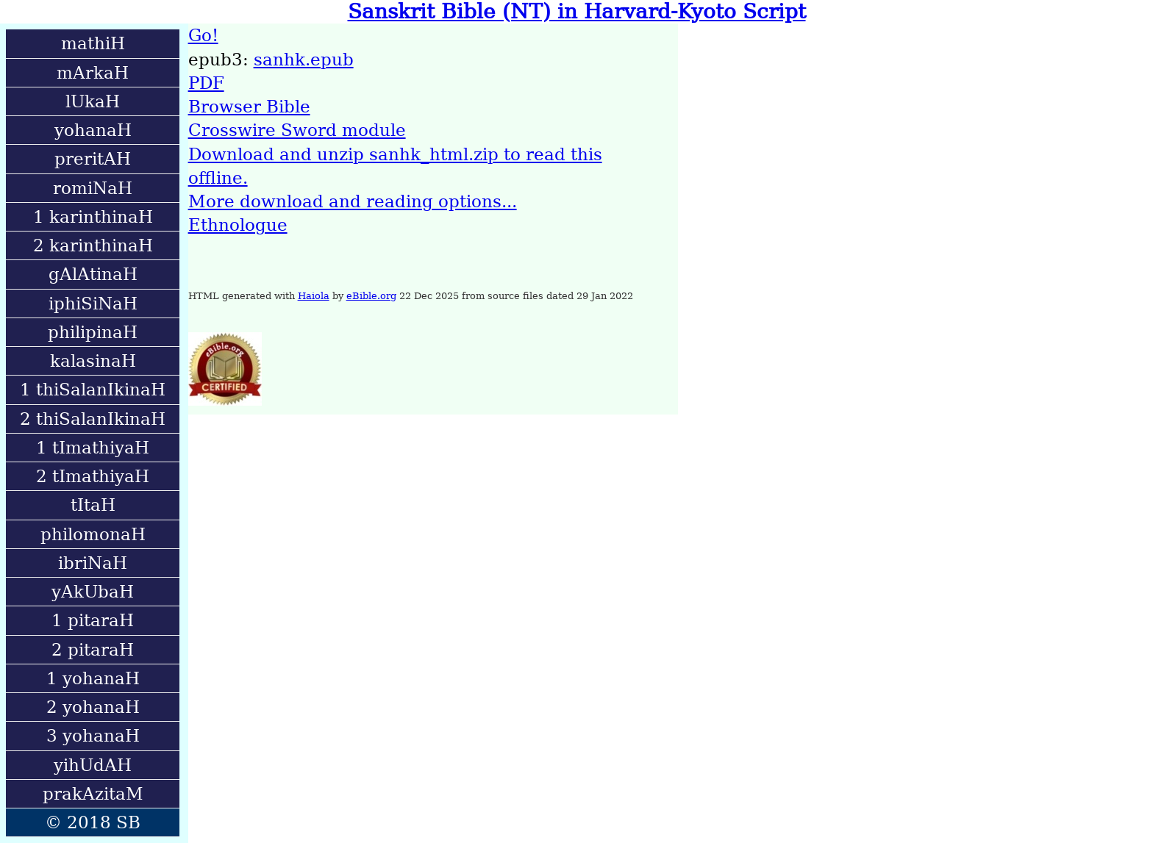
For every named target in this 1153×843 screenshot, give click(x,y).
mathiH (93, 43)
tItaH (93, 504)
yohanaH (93, 130)
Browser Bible (249, 106)
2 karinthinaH (93, 245)
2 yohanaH (93, 707)
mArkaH (93, 72)
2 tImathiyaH (92, 476)
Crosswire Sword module (297, 130)
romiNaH (92, 188)
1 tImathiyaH (92, 447)
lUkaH (92, 101)
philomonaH (93, 534)
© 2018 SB (92, 822)
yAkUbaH (92, 591)
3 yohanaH (93, 735)
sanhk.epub (304, 59)
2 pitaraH (92, 649)
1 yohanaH (93, 678)
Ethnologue (238, 224)
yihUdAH (93, 765)
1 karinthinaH (93, 216)
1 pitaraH (92, 620)
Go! (203, 35)
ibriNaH (92, 563)
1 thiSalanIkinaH (92, 389)
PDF (206, 83)
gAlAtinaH (93, 274)
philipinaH (93, 332)
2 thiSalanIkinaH (92, 418)
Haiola (313, 295)
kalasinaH (93, 360)
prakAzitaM (93, 793)
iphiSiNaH (93, 303)
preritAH (92, 158)
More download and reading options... (352, 201)
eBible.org (371, 295)
